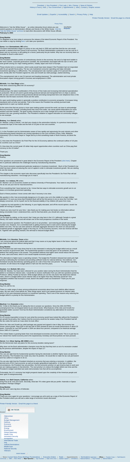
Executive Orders (49, 457)
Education (7, 426)
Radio (61, 457)
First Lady (63, 5)
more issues (20, 453)
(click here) (66, 161)
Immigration (8, 438)
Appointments (68, 7)
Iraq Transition (40, 458)
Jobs (77, 7)
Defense (7, 422)
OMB (10, 458)
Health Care (8, 434)
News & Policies (86, 5)
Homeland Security (11, 436)
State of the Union (51, 458)
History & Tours (35, 7)
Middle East (8, 447)
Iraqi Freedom (96, 458)
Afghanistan (8, 416)
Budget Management (11, 420)
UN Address (74, 458)
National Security (10, 449)
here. (23, 41)
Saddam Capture (64, 458)
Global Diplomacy (10, 432)
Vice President (51, 5)
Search (72, 14)
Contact (84, 7)
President (40, 5)
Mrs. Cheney (73, 5)
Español (53, 14)
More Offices (17, 458)
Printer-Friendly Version (101, 18)
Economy (7, 424)
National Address (85, 458)
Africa (6, 418)
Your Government (54, 7)
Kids (44, 7)
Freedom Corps (110, 457)
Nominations (85, 457)
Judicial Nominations (11, 444)
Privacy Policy (82, 14)
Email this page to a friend (120, 18)
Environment (8, 430)
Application (94, 457)
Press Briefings (23, 457)
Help (91, 14)
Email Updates (42, 14)
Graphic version (94, 7)
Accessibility (62, 14)
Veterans (7, 451)
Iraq (5, 442)
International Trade (11, 440)
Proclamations (35, 457)
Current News (12, 457)
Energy (6, 428)
